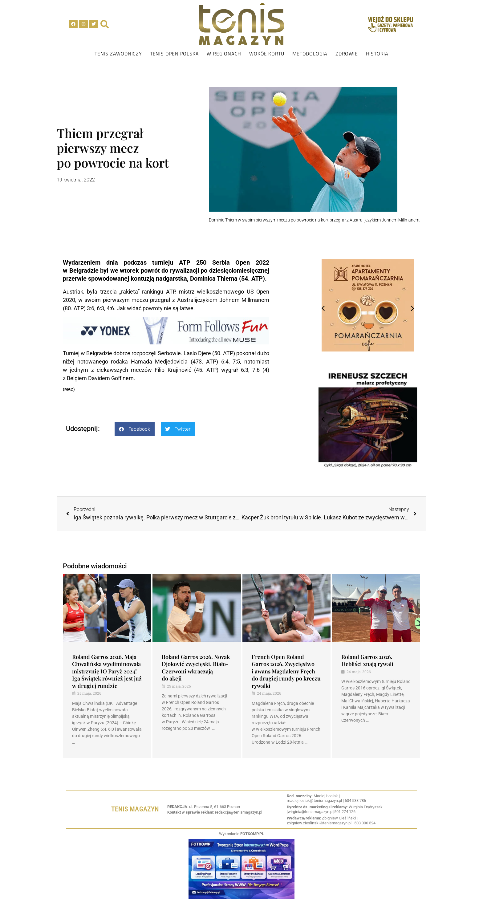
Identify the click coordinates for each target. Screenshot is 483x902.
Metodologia (309, 53)
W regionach (224, 53)
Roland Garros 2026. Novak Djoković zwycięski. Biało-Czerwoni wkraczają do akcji (196, 667)
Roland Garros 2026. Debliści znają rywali (367, 660)
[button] (135, 429)
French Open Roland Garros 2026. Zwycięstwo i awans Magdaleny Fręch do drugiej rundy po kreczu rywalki (286, 671)
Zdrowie (346, 53)
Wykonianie (241, 833)
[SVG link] (241, 24)
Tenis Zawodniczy (118, 53)
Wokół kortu (266, 53)
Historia (377, 53)
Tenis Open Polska (174, 53)
